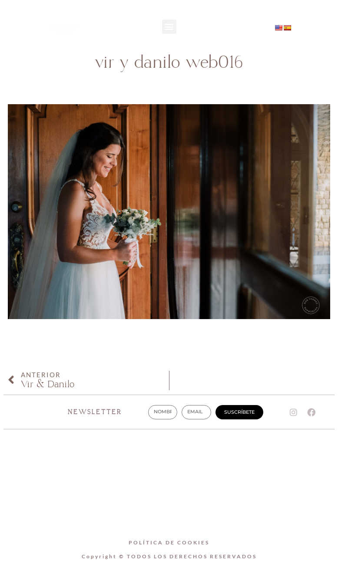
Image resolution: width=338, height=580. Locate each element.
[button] (169, 27)
